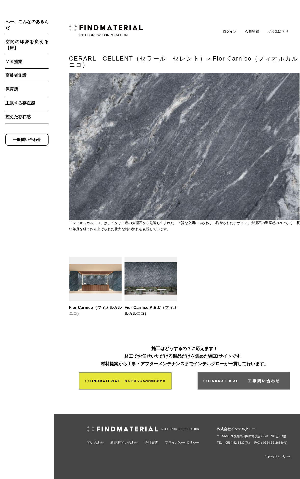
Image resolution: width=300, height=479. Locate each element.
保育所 (11, 89)
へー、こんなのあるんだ (27, 24)
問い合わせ (95, 442)
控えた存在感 (18, 116)
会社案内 (152, 442)
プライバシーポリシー (182, 442)
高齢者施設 (15, 75)
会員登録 (252, 31)
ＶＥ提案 (13, 61)
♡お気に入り (277, 31)
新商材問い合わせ (124, 442)
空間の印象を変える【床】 (27, 44)
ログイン (230, 31)
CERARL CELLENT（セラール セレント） (137, 58)
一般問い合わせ (27, 140)
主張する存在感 (20, 103)
